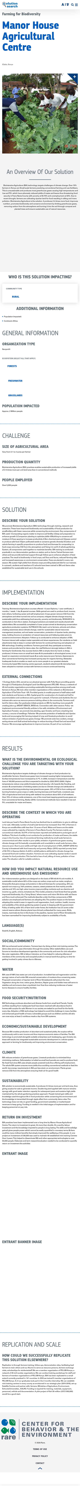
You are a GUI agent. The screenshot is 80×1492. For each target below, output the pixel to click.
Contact (40, 1463)
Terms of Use (40, 1449)
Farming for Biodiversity (21, 14)
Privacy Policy (40, 1456)
